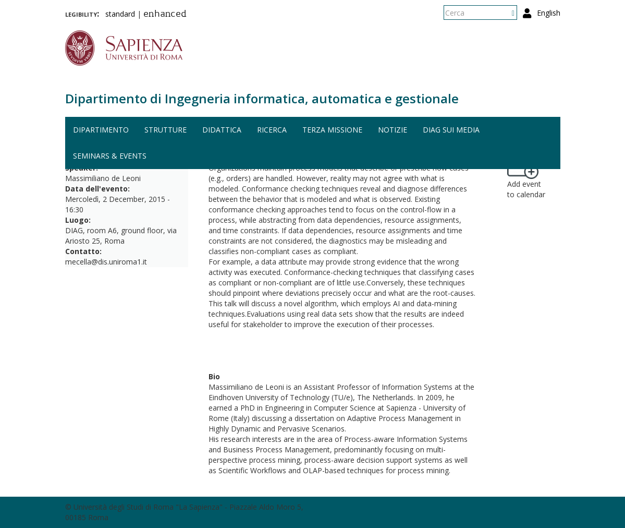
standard (120, 14)
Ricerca (272, 130)
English (548, 13)
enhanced (165, 14)
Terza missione (332, 130)
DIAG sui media (451, 130)
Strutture (165, 130)
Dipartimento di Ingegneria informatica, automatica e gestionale (262, 98)
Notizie (392, 130)
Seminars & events (109, 156)
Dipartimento (101, 130)
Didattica (221, 130)
